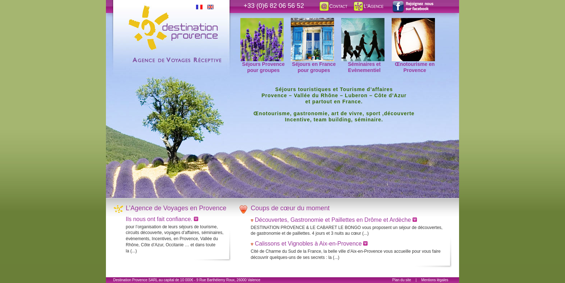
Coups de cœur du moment (290, 208)
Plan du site (401, 280)
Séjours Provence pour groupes (262, 22)
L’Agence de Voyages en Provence (176, 208)
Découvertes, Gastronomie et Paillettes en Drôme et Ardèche (336, 220)
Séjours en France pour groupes (313, 22)
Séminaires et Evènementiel (362, 22)
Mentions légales (434, 280)
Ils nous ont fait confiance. (160, 219)
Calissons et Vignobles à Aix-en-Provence (311, 244)
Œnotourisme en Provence (413, 22)
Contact (333, 6)
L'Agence (368, 6)
